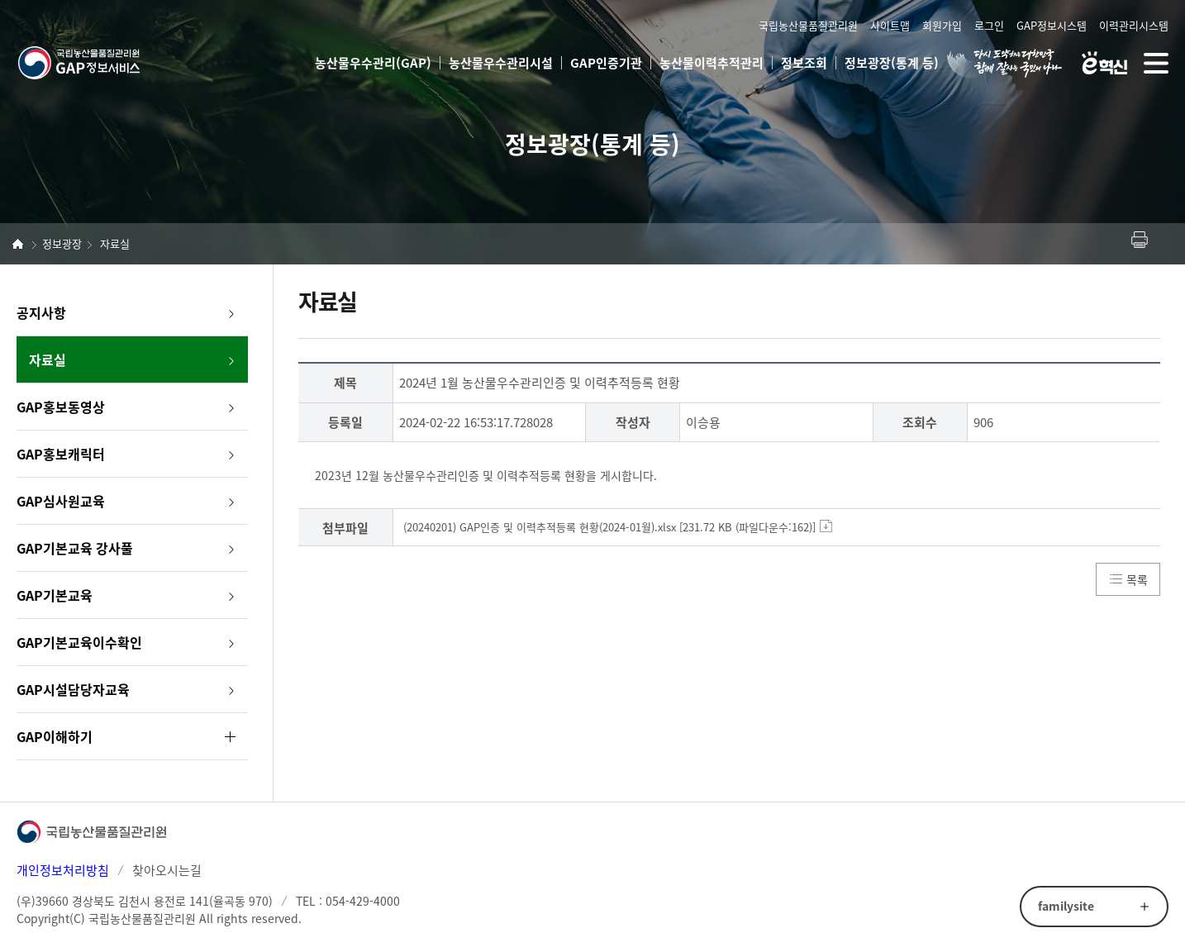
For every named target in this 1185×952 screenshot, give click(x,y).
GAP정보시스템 (1051, 25)
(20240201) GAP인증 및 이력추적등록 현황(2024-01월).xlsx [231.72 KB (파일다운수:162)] (609, 527)
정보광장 (62, 243)
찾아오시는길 (167, 870)
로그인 (989, 25)
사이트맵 (890, 25)
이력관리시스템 (1133, 25)
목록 (1137, 579)
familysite (1066, 905)
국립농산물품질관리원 (808, 25)
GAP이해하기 (55, 736)
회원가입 (942, 25)
